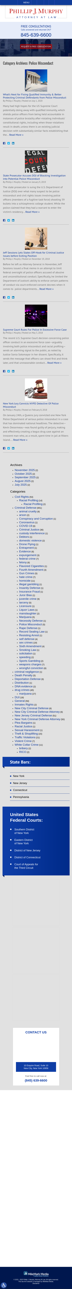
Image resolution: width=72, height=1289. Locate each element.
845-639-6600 (36, 35)
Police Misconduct (30, 624)
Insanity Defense (29, 587)
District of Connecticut (27, 857)
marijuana (25, 693)
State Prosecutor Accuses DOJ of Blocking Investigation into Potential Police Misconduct (34, 177)
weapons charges (30, 664)
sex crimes (26, 642)
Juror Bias (25, 595)
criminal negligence (27, 671)
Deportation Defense (28, 679)
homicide (25, 580)
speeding (25, 657)
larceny (23, 602)
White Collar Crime (26, 744)
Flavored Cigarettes (31, 566)
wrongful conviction (31, 668)
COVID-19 (25, 525)
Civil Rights (22, 496)
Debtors (24, 536)
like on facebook (38, 1215)
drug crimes (22, 689)
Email (40, 2)
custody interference (32, 533)
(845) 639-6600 (36, 1080)
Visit (46, 2)
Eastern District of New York (23, 842)
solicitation (25, 653)
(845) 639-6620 (38, 1140)
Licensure (25, 606)
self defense (26, 639)
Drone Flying (27, 544)
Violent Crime (23, 741)
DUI (17, 697)
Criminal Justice (29, 529)
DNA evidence (24, 686)
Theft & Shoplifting (26, 733)
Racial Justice (23, 726)
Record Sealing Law (32, 631)
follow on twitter (38, 1223)
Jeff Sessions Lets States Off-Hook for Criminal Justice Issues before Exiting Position (33, 254)
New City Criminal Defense (32, 708)
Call (34, 2)
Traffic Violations (25, 737)
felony (23, 562)
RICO (22, 751)
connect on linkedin (40, 1232)
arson (22, 514)
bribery (23, 748)
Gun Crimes (26, 573)
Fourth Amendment (31, 569)
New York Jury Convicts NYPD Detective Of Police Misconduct (31, 405)
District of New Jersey (27, 850)
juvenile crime (28, 598)
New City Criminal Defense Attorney (37, 711)
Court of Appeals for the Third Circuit (26, 866)
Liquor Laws (26, 609)
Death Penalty (23, 675)
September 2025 (25, 477)
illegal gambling (29, 584)
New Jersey (20, 783)
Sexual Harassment (27, 730)
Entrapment (26, 547)
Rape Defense (28, 628)
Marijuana (25, 617)
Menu (26, 2)
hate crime (25, 576)
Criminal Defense (26, 507)
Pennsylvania (21, 797)
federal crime (27, 558)
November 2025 (25, 470)
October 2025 (23, 473)
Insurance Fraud (29, 591)
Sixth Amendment (30, 646)
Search (51, 2)
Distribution (22, 682)
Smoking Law (27, 649)
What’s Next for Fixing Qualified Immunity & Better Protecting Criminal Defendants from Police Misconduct (34, 96)
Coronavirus (26, 522)
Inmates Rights (24, 704)
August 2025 (23, 481)
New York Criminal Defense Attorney (37, 719)
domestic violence (30, 540)
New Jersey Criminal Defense (33, 715)
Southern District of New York (24, 831)
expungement (27, 555)
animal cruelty (28, 511)
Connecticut (20, 790)
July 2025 (21, 484)
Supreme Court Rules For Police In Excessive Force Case (35, 329)
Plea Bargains (23, 722)
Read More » (16, 134)
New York (18, 776)
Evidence (25, 551)
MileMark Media (48, 1282)
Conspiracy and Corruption (36, 518)
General (20, 700)
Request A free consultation (36, 46)
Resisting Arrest (29, 635)
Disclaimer (36, 1283)
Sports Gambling (29, 660)
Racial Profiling (28, 500)
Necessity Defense (31, 620)
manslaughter (27, 613)
